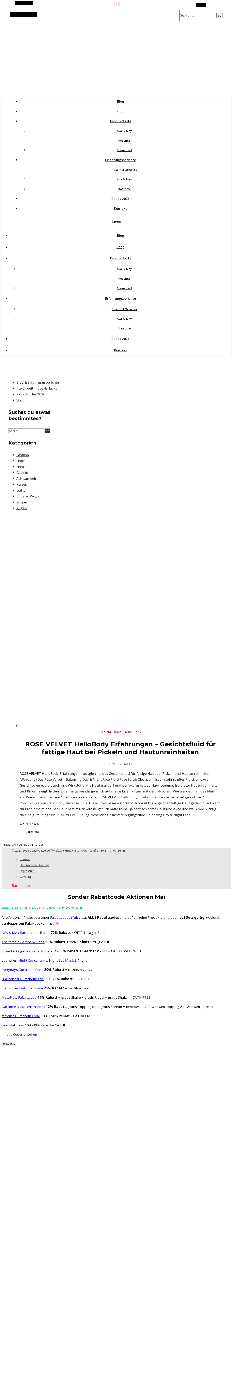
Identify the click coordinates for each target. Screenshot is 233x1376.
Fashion (22, 455)
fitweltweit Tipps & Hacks (36, 388)
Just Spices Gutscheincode (22, 988)
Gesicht (22, 472)
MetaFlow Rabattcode (19, 997)
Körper (21, 502)
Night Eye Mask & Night (68, 960)
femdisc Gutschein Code (21, 1016)
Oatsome (124, 189)
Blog (120, 101)
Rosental (124, 140)
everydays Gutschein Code (22, 969)
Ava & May (124, 131)
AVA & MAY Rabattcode (20, 932)
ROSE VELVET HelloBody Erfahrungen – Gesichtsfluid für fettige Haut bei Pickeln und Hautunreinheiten (120, 748)
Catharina (32, 832)
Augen (21, 508)
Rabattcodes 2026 (30, 394)
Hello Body (132, 732)
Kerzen (21, 484)
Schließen (9, 1044)
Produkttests (120, 121)
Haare (21, 466)
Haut (20, 460)
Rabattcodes (60, 917)
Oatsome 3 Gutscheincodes (23, 1006)
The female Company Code (23, 942)
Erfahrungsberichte (120, 160)
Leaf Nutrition (13, 1025)
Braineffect (124, 150)
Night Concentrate (32, 960)
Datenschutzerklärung (34, 865)
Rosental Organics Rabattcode (26, 951)
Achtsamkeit (26, 478)
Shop (120, 111)
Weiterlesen (29, 824)
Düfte (20, 490)
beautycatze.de (85, 54)
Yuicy (76, 917)
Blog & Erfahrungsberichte (37, 382)
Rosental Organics (124, 170)
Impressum (27, 871)
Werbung (25, 877)
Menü (116, 221)
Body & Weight (28, 496)
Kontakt (120, 208)
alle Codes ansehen (22, 1034)
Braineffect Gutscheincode (23, 979)
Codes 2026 (120, 199)
